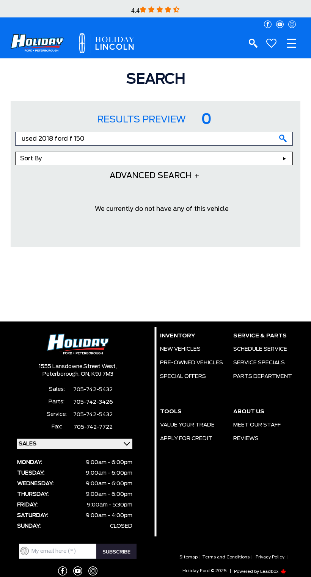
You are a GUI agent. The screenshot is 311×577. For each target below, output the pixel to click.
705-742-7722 (93, 427)
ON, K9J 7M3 (97, 374)
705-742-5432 (93, 389)
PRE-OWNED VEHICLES (191, 362)
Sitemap (188, 557)
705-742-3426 (93, 402)
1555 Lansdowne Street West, (78, 366)
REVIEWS (246, 438)
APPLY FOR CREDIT (186, 438)
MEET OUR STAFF (257, 425)
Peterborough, (61, 374)
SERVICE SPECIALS (259, 362)
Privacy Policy (270, 557)
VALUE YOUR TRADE (187, 425)
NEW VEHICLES (180, 349)
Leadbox (273, 571)
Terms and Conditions (226, 557)
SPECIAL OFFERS (183, 376)
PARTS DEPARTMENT (262, 376)
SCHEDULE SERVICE (260, 349)
